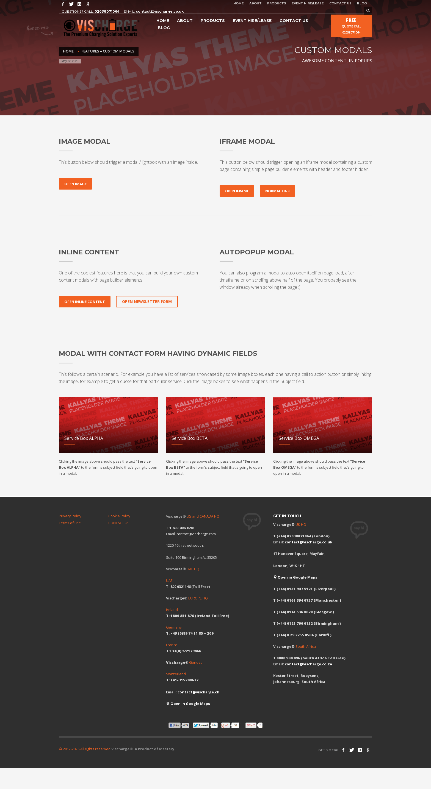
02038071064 (107, 11)
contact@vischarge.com (196, 533)
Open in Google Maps (188, 703)
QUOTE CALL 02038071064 (351, 27)
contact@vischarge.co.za (308, 664)
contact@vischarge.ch (198, 692)
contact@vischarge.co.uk (160, 11)
